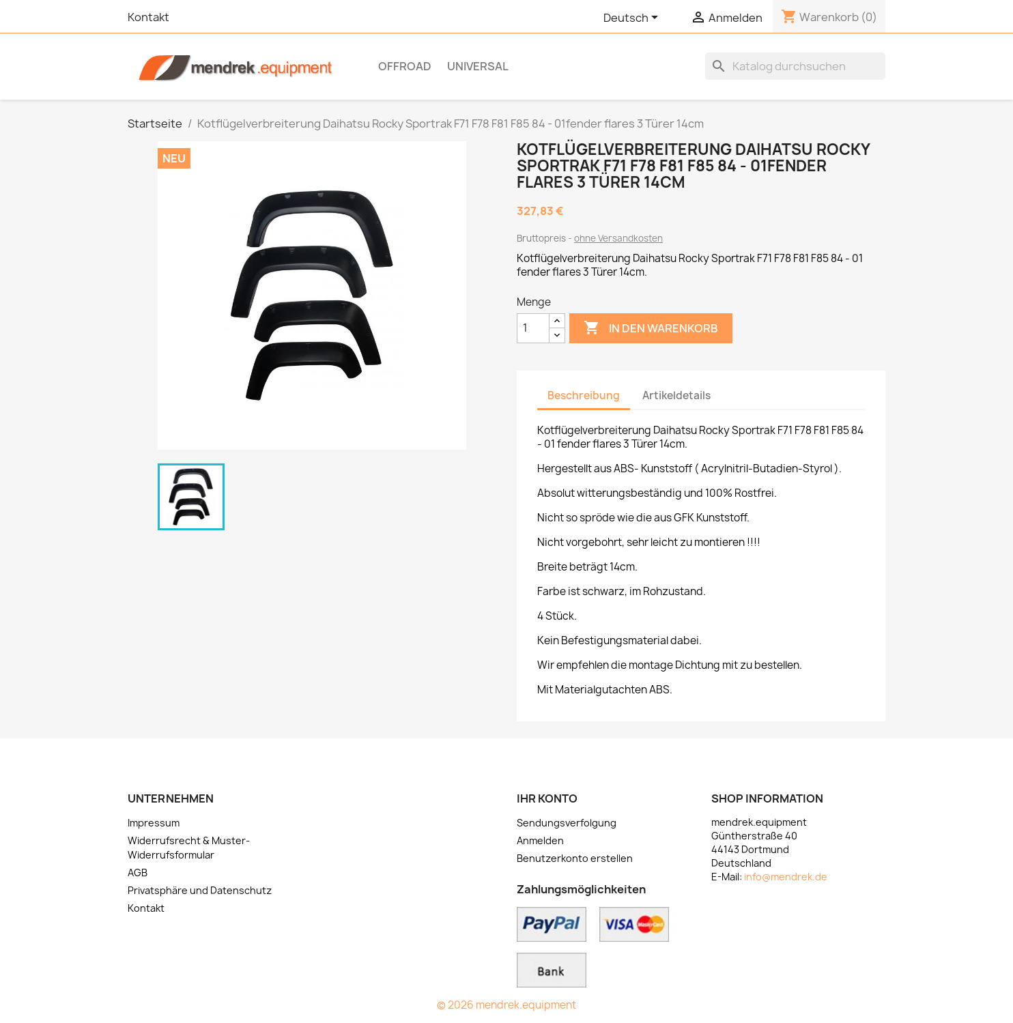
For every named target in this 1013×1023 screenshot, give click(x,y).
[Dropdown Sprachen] (633, 18)
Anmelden (540, 840)
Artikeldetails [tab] (676, 395)
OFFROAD (404, 66)
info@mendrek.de (785, 876)
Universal (478, 66)
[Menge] (533, 328)
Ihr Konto (547, 798)
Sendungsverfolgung (566, 822)
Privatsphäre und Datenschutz (200, 890)
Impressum (154, 822)
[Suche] (795, 66)
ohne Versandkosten (618, 238)
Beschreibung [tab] (583, 395)
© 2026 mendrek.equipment (506, 1005)
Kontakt (148, 17)
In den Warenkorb (651, 328)
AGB (137, 872)
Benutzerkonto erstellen (575, 858)
